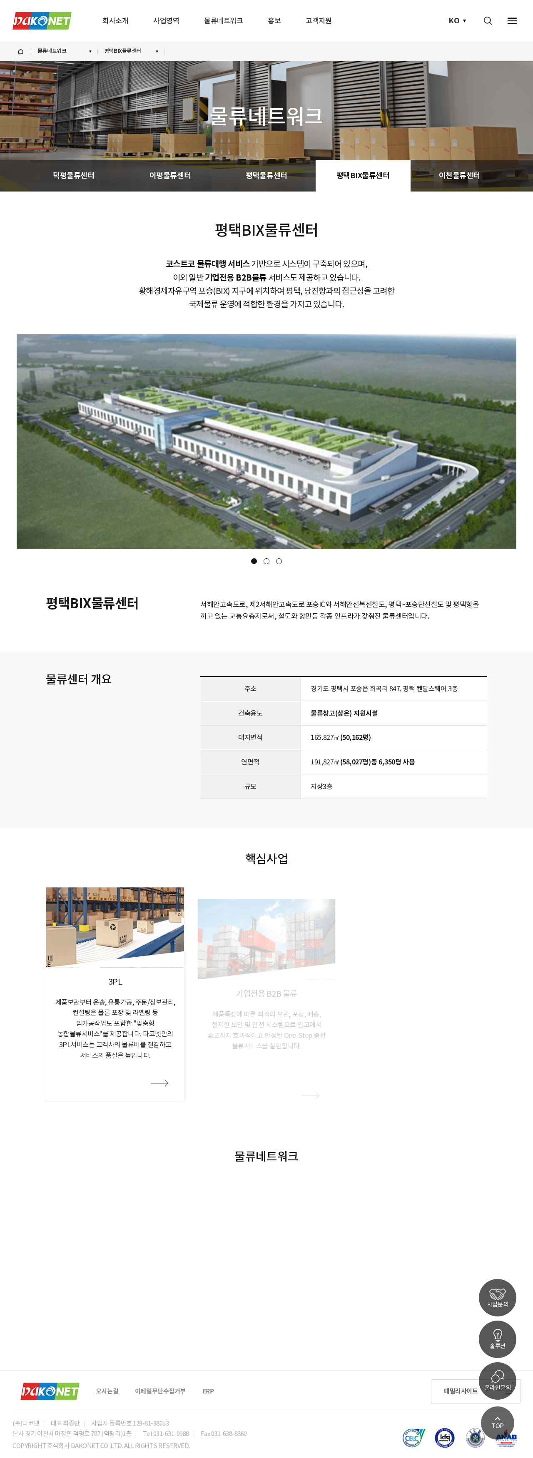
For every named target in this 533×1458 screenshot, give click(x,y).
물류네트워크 (223, 21)
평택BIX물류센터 (363, 175)
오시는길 (107, 1391)
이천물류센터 (459, 175)
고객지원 (318, 21)
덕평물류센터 (73, 175)
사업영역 (166, 21)
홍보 (274, 21)
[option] (266, 441)
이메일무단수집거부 (160, 1391)
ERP (208, 1391)
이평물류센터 (170, 175)
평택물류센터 (266, 175)
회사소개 (115, 21)
